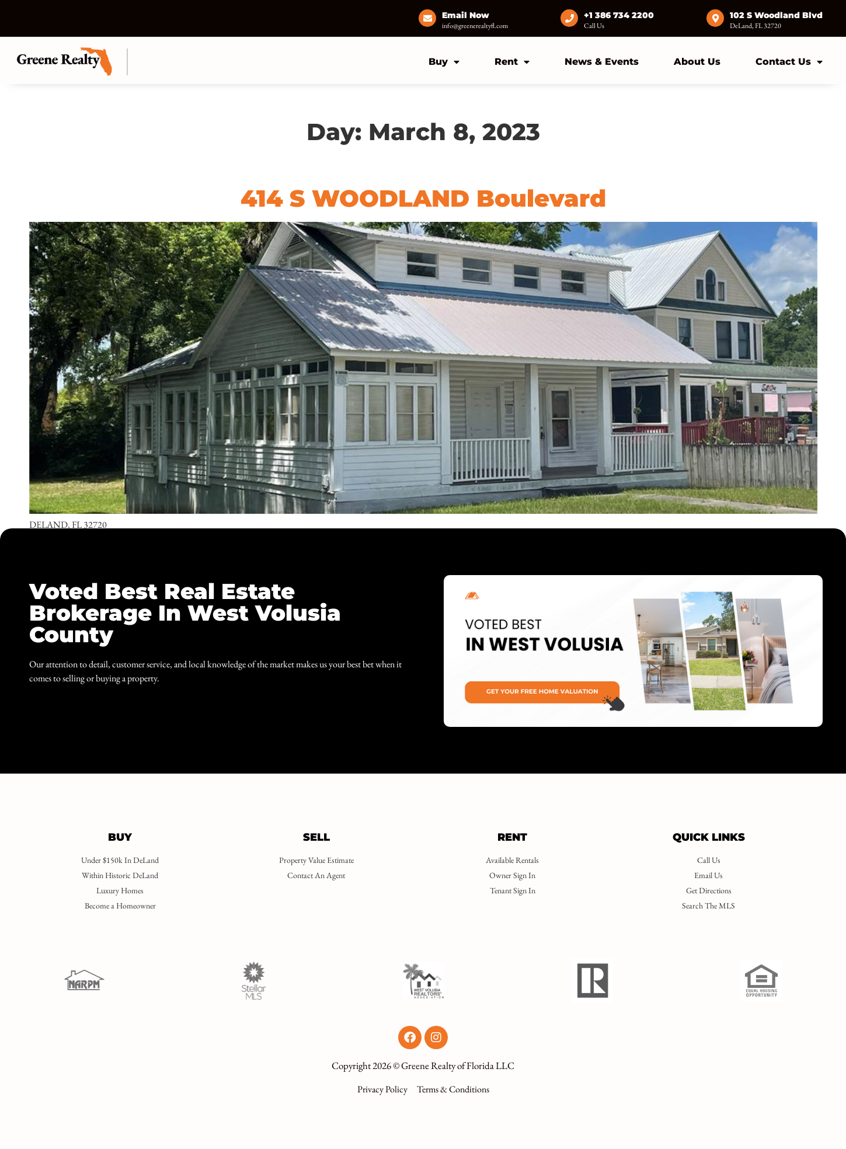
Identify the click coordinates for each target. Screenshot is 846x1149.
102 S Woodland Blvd (776, 15)
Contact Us (789, 61)
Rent (512, 61)
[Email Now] (427, 18)
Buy (444, 61)
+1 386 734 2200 (619, 15)
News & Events (602, 61)
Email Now (465, 15)
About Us (697, 61)
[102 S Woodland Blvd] (715, 18)
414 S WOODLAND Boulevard (423, 198)
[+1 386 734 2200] (569, 18)
